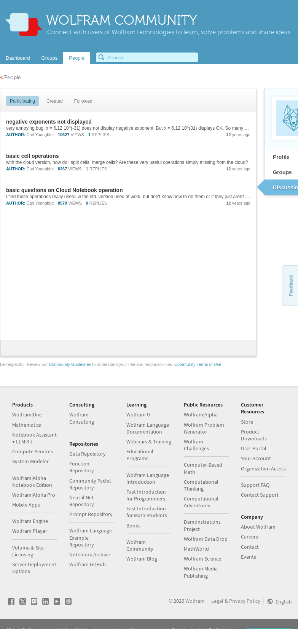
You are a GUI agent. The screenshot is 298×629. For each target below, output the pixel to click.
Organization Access (263, 468)
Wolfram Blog (141, 558)
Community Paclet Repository (90, 484)
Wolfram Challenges (196, 445)
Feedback (290, 285)
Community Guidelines (70, 364)
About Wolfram (258, 526)
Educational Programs (139, 455)
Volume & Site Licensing (28, 551)
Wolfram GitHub (87, 564)
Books (133, 525)
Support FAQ (255, 484)
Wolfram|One (27, 414)
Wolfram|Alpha (201, 414)
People (10, 77)
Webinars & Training (148, 441)
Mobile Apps (26, 504)
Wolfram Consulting (81, 418)
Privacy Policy (244, 600)
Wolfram (195, 600)
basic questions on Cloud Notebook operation (64, 190)
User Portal (253, 448)
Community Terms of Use (197, 364)
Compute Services (32, 451)
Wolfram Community (139, 545)
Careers (249, 536)
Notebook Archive (89, 554)
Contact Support (260, 494)
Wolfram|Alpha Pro (33, 494)
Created (54, 101)
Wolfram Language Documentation (147, 428)
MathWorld (196, 548)
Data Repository (87, 453)
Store (247, 421)
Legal (217, 600)
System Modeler (30, 461)
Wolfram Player (29, 530)
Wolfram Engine (30, 521)
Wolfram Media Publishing (201, 572)
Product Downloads (254, 435)
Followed (83, 101)
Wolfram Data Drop (206, 538)
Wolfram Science (202, 558)
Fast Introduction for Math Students (146, 512)
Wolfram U (138, 414)
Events (248, 556)
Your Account (256, 458)
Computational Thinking (201, 485)
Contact (250, 546)
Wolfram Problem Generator (204, 428)
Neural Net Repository (81, 501)
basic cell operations (32, 156)
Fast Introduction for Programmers (146, 495)
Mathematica (26, 424)
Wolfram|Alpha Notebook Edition (32, 481)
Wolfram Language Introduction (147, 478)
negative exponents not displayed (49, 122)
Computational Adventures (201, 502)
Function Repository (81, 467)
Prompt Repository (91, 514)
